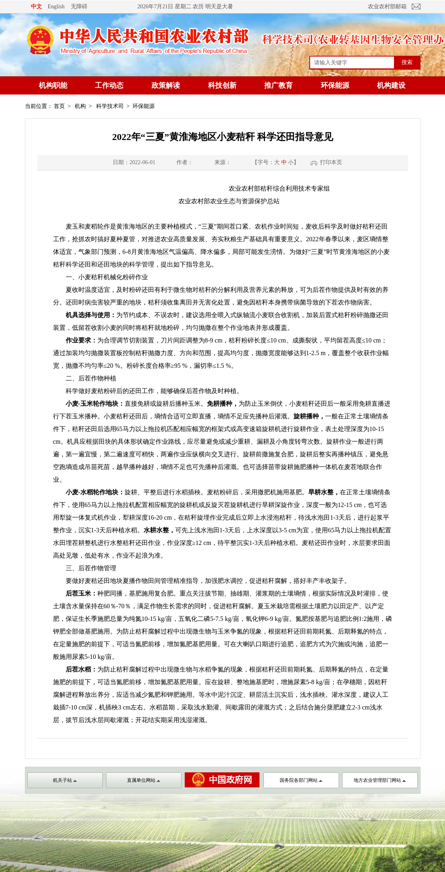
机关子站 (65, 780)
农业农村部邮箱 (387, 6)
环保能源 (335, 85)
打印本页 (331, 162)
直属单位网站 (143, 780)
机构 (80, 106)
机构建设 (391, 85)
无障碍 (79, 6)
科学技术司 (110, 106)
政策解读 (165, 85)
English (56, 6)
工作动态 (109, 85)
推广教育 (278, 85)
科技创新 (222, 85)
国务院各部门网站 (301, 780)
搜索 (407, 62)
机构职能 (53, 85)
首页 (59, 106)
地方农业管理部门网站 (380, 780)
